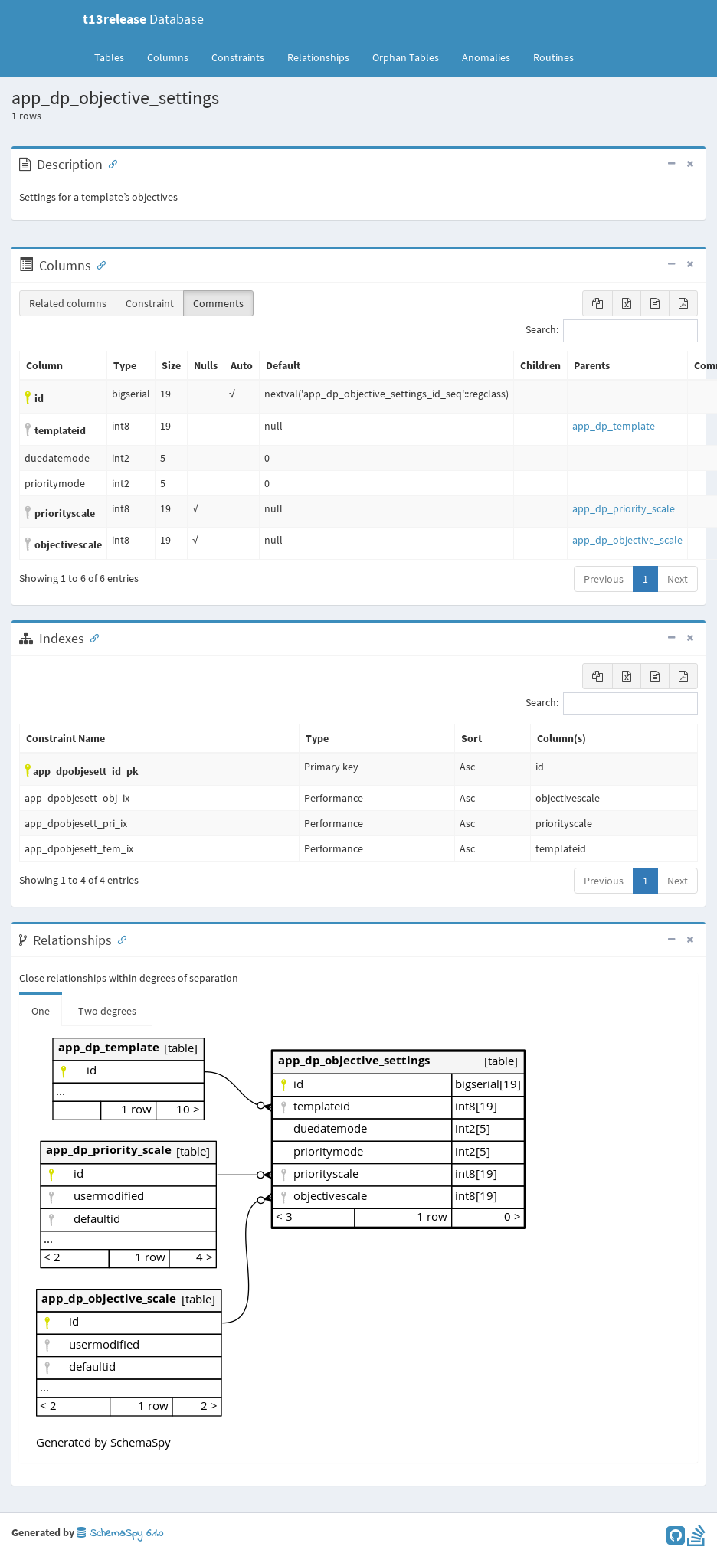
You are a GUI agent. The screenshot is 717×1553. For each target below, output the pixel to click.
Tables (115, 56)
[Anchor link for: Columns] (98, 264)
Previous (604, 579)
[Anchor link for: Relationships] (119, 939)
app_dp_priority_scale (623, 508)
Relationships (318, 57)
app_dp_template (613, 426)
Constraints (237, 57)
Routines (553, 57)
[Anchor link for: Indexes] (91, 637)
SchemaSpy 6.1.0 (120, 1533)
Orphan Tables (405, 57)
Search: (611, 330)
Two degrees (107, 1011)
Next (677, 579)
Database (143, 19)
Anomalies (486, 57)
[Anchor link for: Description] (109, 163)
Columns (167, 57)
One (40, 1011)
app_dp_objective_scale (627, 540)
